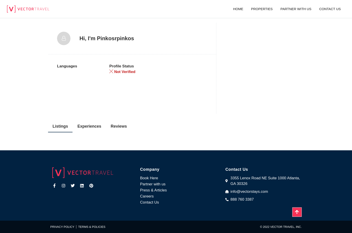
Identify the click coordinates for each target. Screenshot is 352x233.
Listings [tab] (60, 126)
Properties (262, 9)
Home (238, 9)
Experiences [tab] (89, 126)
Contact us (330, 9)
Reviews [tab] (119, 126)
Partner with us (295, 9)
